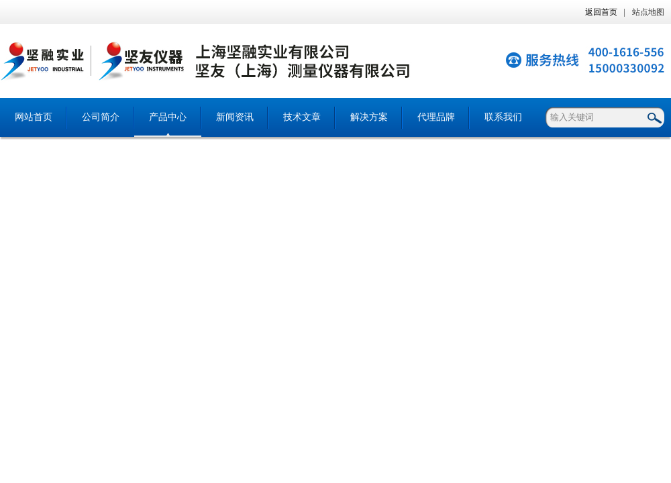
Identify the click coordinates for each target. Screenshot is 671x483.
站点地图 (648, 12)
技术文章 (302, 117)
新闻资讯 (235, 117)
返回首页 (601, 12)
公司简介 (100, 117)
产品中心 (168, 117)
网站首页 (33, 117)
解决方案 (369, 117)
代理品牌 (436, 117)
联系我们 (503, 117)
